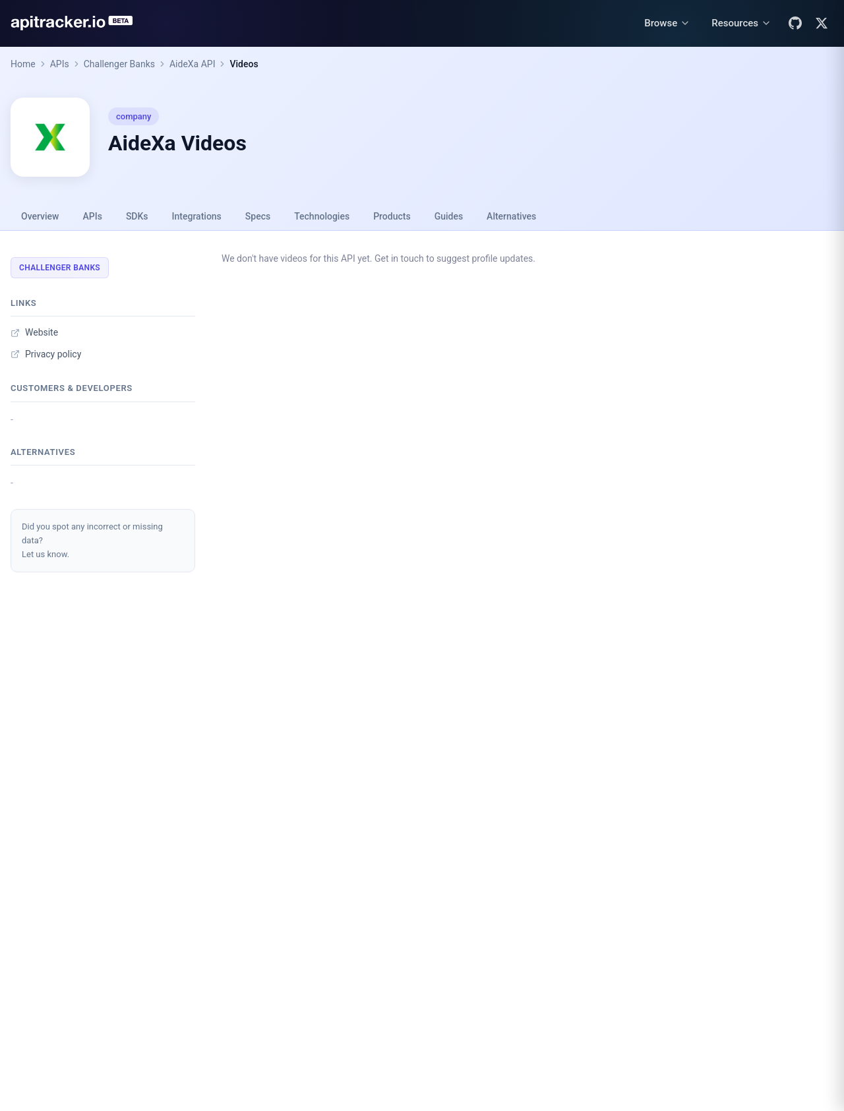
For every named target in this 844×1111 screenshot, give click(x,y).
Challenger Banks (119, 64)
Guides (449, 216)
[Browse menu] (667, 23)
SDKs (137, 216)
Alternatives (511, 216)
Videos (243, 64)
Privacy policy (46, 354)
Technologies (321, 216)
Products (392, 216)
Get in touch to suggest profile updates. (455, 258)
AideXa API (192, 64)
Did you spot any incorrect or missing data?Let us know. (92, 540)
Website (34, 332)
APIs (59, 64)
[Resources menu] (741, 23)
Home (23, 64)
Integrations (197, 216)
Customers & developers (72, 388)
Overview (40, 216)
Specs (257, 216)
